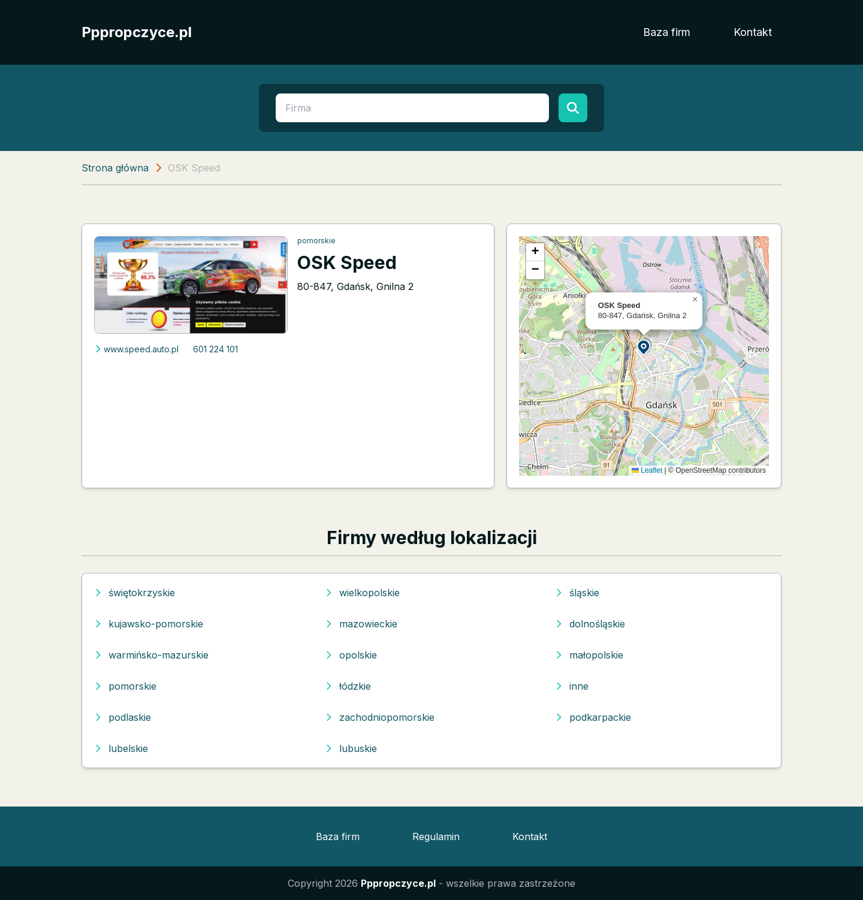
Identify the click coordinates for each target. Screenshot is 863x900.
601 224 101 (215, 349)
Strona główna (115, 168)
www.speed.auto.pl (136, 349)
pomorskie (316, 240)
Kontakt (753, 32)
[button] (644, 346)
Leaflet (647, 470)
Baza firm (666, 32)
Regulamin (436, 836)
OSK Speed (347, 262)
